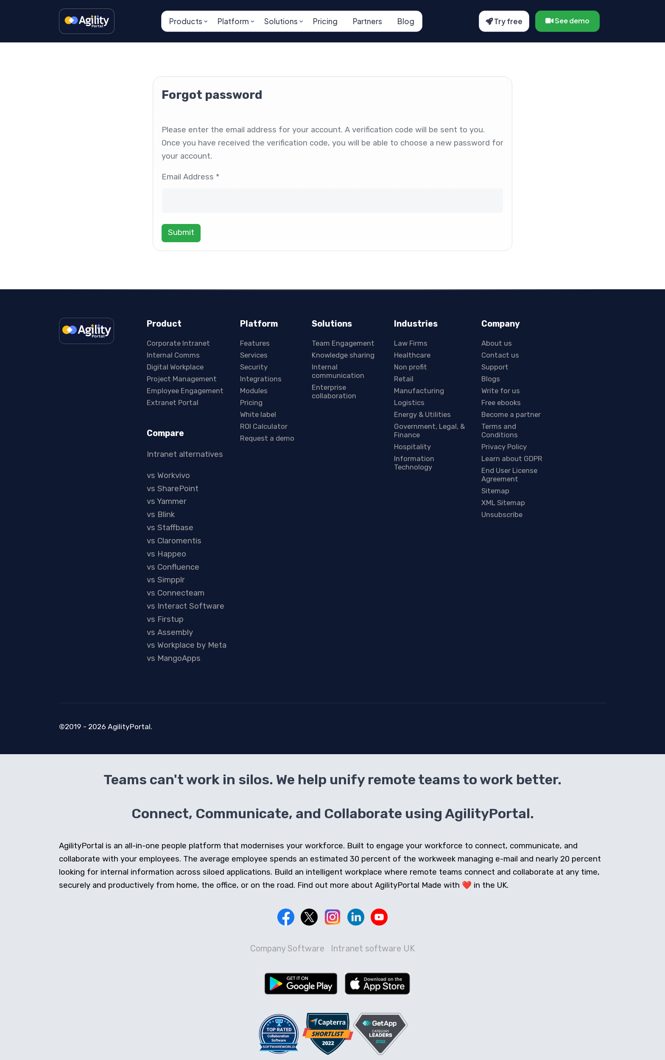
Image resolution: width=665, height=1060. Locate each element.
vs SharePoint (172, 488)
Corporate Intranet (178, 343)
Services (254, 355)
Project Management (182, 379)
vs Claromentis (174, 540)
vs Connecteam (175, 593)
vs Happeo (166, 554)
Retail (404, 379)
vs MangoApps (174, 658)
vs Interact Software (185, 606)
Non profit (410, 367)
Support (495, 367)
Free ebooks (501, 402)
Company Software (287, 948)
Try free (504, 21)
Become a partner (511, 414)
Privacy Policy (504, 446)
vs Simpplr (166, 580)
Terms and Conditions (499, 430)
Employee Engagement (185, 390)
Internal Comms (173, 355)
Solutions (281, 21)
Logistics (409, 402)
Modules (254, 390)
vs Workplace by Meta (186, 645)
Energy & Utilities (422, 414)
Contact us (500, 355)
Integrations (261, 379)
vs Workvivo (168, 475)
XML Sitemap (503, 502)
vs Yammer (167, 501)
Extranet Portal (172, 402)
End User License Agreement (509, 474)
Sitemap (495, 491)
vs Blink (161, 514)
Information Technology (414, 462)
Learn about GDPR (511, 458)
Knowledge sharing (343, 355)
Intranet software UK (373, 948)
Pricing (325, 21)
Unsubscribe (501, 514)
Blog (405, 21)
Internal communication (338, 371)
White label (258, 414)
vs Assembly (170, 632)
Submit (181, 232)
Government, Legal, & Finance (429, 430)
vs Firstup (165, 619)
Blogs (490, 379)
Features (255, 343)
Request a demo (267, 438)
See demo (567, 20)
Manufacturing (419, 390)
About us (496, 343)
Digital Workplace (175, 367)
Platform (233, 21)
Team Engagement (343, 343)
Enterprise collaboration (334, 391)
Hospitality (412, 446)
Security (254, 367)
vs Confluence (173, 567)
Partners (367, 21)
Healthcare (412, 355)
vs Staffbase (170, 527)
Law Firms (411, 343)
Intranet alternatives (185, 454)
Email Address (190, 177)
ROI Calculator (264, 426)
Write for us (500, 390)
